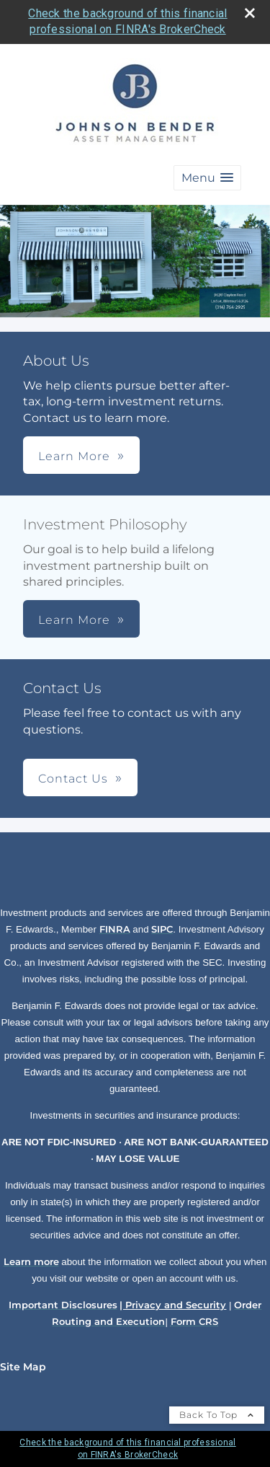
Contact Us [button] (73, 778)
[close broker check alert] (250, 13)
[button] (207, 177)
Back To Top (216, 1414)
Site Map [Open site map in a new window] (23, 1366)
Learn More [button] (74, 456)
